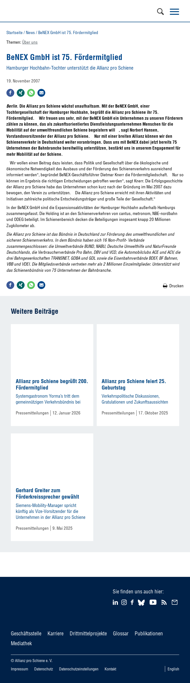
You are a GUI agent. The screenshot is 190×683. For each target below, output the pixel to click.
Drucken (176, 285)
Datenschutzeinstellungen (78, 668)
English (173, 668)
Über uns (30, 42)
